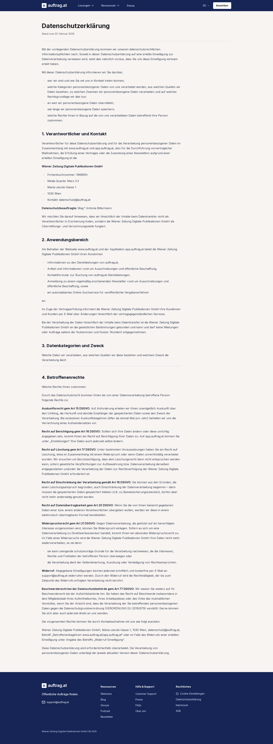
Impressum (182, 705)
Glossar (105, 705)
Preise (131, 5)
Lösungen (86, 5)
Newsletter (107, 716)
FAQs (138, 705)
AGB (178, 710)
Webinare (106, 693)
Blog (103, 699)
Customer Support (145, 693)
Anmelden (222, 5)
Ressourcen (110, 5)
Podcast (105, 711)
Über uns (140, 711)
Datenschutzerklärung (188, 699)
